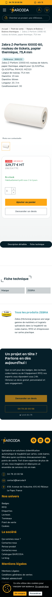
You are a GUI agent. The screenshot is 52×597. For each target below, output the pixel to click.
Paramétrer (35, 593)
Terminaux (7, 518)
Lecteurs (6, 514)
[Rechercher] (26, 18)
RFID (4, 507)
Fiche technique (37, 244)
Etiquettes (7, 511)
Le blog (5, 558)
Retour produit (9, 546)
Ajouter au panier (26, 202)
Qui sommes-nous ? (11, 539)
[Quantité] (8, 190)
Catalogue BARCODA (12, 554)
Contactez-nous (9, 542)
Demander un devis (26, 211)
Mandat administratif (12, 578)
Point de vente (9, 522)
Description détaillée (17, 244)
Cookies (5, 526)
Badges (5, 503)
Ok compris (20, 593)
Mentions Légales (10, 571)
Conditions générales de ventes (17, 574)
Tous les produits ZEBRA (31, 312)
